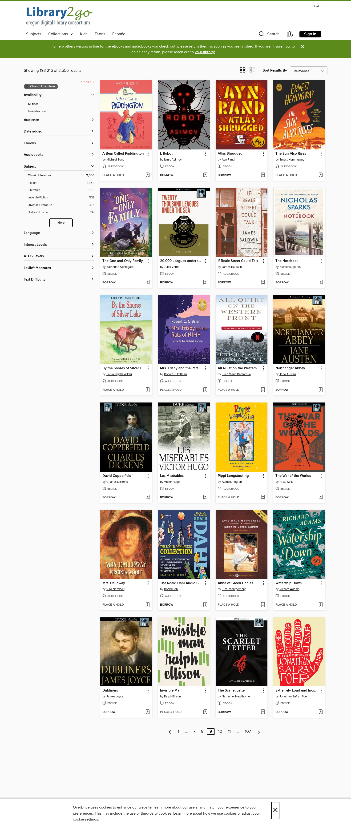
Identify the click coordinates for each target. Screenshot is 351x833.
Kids (84, 34)
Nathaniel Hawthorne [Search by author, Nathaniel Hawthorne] (236, 696)
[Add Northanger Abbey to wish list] (320, 390)
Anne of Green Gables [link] (235, 583)
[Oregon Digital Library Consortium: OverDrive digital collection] (59, 16)
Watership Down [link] (288, 583)
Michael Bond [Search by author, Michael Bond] (115, 159)
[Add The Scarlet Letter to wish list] (263, 712)
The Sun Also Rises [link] (290, 154)
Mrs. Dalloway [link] (113, 583)
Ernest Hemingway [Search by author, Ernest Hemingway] (291, 159)
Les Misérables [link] (172, 476)
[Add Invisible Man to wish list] (205, 712)
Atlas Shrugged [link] (230, 154)
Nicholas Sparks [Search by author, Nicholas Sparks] (290, 267)
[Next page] (258, 731)
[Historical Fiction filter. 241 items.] (61, 212)
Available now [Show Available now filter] (37, 111)
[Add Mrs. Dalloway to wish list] (147, 605)
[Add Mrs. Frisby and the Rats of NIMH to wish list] (205, 390)
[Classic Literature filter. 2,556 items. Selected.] (61, 175)
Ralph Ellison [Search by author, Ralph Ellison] (172, 696)
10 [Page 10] (220, 731)
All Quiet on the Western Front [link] (239, 368)
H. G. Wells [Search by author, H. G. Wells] (286, 482)
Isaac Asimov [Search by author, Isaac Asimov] (173, 159)
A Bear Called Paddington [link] (123, 154)
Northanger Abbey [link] (290, 368)
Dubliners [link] (110, 690)
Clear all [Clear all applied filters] (87, 82)
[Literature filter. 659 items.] (61, 190)
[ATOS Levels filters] (59, 256)
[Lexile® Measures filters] (59, 268)
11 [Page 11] (229, 731)
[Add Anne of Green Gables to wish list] (263, 605)
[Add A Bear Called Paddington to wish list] (147, 175)
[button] (268, 35)
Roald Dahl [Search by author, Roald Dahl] (171, 589)
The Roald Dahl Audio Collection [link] (181, 583)
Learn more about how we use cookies (205, 813)
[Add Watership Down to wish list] (320, 605)
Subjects (33, 34)
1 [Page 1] (178, 731)
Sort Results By (275, 70)
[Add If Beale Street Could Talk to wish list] (263, 283)
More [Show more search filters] (61, 223)
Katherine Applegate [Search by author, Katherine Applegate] (119, 267)
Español (119, 34)
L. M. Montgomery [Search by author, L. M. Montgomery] (234, 589)
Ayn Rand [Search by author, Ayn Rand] (228, 159)
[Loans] (290, 35)
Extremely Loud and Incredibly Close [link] (297, 690)
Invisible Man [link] (171, 690)
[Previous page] (169, 731)
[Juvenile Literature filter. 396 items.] (61, 205)
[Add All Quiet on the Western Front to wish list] (263, 390)
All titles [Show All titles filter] (33, 104)
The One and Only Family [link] (122, 261)
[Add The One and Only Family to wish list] (147, 283)
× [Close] (275, 811)
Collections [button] (60, 34)
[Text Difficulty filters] (59, 279)
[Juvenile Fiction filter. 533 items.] (61, 197)
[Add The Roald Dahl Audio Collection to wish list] (205, 605)
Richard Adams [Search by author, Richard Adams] (289, 589)
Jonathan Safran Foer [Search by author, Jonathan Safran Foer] (293, 696)
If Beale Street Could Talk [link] (238, 261)
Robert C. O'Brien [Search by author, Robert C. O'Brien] (175, 374)
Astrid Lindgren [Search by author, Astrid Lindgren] (232, 482)
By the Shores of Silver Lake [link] (123, 368)
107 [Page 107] (248, 731)
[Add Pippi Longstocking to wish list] (263, 498)
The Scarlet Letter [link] (232, 690)
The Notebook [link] (287, 261)
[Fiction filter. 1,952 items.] (61, 183)
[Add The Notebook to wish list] (320, 283)
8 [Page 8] (202, 731)
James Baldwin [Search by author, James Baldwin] (232, 267)
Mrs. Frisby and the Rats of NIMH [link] (181, 368)
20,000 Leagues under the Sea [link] (181, 261)
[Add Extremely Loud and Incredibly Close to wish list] (320, 712)
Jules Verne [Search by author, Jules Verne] (171, 267)
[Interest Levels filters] (59, 244)
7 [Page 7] (194, 731)
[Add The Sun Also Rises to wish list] (320, 175)
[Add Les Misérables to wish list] (205, 498)
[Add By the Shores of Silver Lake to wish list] (147, 390)
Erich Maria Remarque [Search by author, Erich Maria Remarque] (236, 374)
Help (317, 6)
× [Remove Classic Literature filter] (27, 86)
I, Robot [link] (166, 154)
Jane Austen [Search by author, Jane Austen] (287, 374)
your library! (205, 52)
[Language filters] (59, 233)
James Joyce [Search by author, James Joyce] (114, 696)
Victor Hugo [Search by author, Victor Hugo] (172, 482)
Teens (100, 34)
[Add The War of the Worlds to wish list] (320, 498)
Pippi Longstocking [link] (233, 476)
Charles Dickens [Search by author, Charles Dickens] (117, 482)
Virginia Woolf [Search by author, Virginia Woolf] (115, 589)
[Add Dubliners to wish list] (147, 712)
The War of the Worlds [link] (293, 476)
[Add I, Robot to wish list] (205, 175)
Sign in (310, 34)
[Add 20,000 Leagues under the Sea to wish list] (205, 283)
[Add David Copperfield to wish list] (147, 498)
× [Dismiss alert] (302, 47)
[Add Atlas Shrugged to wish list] (263, 175)
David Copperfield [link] (116, 476)
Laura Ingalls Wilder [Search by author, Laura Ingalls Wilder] (119, 374)
